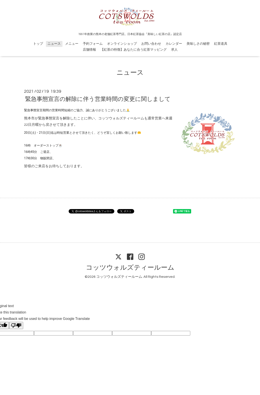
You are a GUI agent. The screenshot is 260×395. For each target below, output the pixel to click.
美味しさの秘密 (198, 43)
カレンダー (174, 43)
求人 (174, 49)
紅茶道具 (220, 43)
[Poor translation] (16, 325)
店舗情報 (89, 49)
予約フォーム (93, 43)
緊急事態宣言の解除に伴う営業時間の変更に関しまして (98, 99)
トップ (38, 43)
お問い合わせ (151, 43)
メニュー (71, 43)
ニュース (54, 43)
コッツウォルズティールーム (130, 267)
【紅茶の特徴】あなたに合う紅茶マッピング (133, 49)
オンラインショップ (122, 43)
